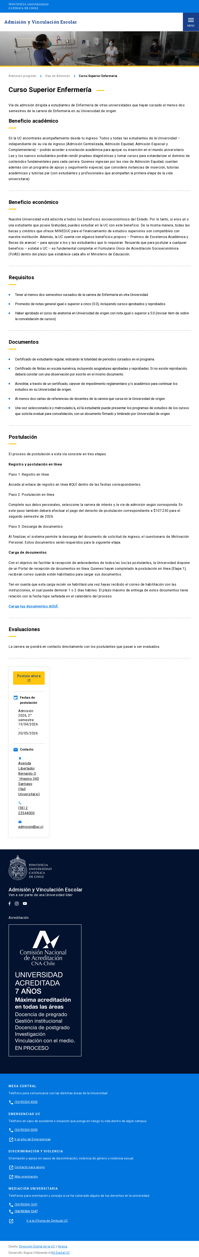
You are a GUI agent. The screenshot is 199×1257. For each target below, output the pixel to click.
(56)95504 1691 (26, 1204)
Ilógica (62, 1246)
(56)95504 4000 (26, 1102)
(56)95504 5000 (26, 1130)
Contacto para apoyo (30, 1167)
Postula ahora (29, 678)
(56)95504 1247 (26, 1211)
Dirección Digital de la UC (37, 1246)
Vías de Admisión (57, 76)
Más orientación (26, 1176)
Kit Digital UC (60, 1252)
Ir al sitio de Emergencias (33, 1139)
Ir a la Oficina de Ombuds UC (47, 1220)
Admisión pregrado (22, 76)
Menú (191, 21)
